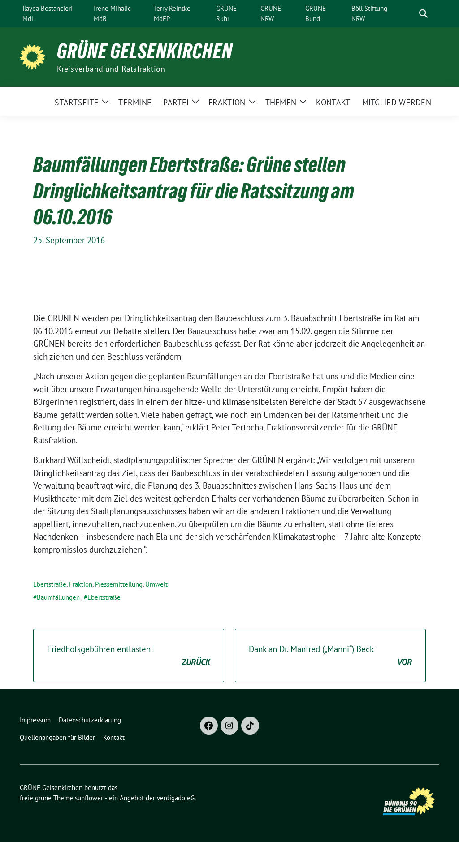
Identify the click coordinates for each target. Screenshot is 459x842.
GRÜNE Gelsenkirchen (145, 51)
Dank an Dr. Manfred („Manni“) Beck (330, 656)
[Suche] (411, 13)
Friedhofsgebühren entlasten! (128, 656)
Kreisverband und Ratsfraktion (111, 69)
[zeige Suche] (423, 13)
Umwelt (156, 584)
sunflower (89, 798)
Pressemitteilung (119, 584)
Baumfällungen (58, 597)
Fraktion (80, 584)
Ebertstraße (49, 584)
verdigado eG (176, 798)
